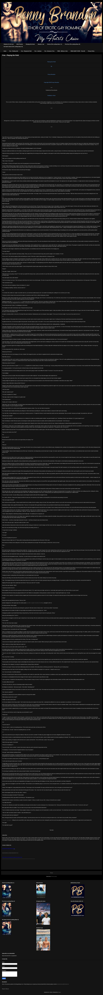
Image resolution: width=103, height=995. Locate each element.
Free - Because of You (49, 51)
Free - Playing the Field (26, 51)
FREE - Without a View (62, 51)
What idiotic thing (22, 365)
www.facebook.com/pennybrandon (9, 852)
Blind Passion (20, 44)
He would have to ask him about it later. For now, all (83, 649)
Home (5, 51)
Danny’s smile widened (9, 423)
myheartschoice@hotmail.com (63, 984)
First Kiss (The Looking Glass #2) (72, 44)
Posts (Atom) (54, 876)
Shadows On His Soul (9, 44)
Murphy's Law (41, 44)
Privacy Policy (91, 51)
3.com (17, 852)
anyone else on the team (33, 758)
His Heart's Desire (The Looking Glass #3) (13, 46)
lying (21, 209)
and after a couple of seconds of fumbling (35, 602)
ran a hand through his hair (17, 301)
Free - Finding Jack (13, 51)
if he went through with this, (7, 572)
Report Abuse (5, 988)
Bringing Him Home (30, 44)
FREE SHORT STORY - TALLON (78, 51)
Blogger (59, 992)
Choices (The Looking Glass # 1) (54, 44)
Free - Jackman (37, 51)
